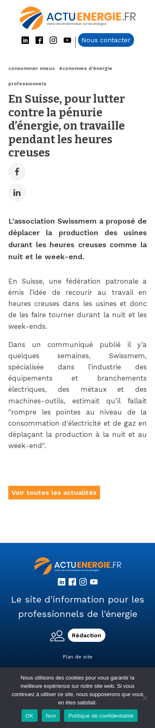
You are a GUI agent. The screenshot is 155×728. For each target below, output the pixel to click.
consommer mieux (31, 68)
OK (29, 716)
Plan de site (78, 657)
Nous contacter (106, 40)
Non (51, 716)
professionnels (27, 84)
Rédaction (86, 635)
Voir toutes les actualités (54, 493)
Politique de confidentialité (101, 716)
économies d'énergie (85, 68)
